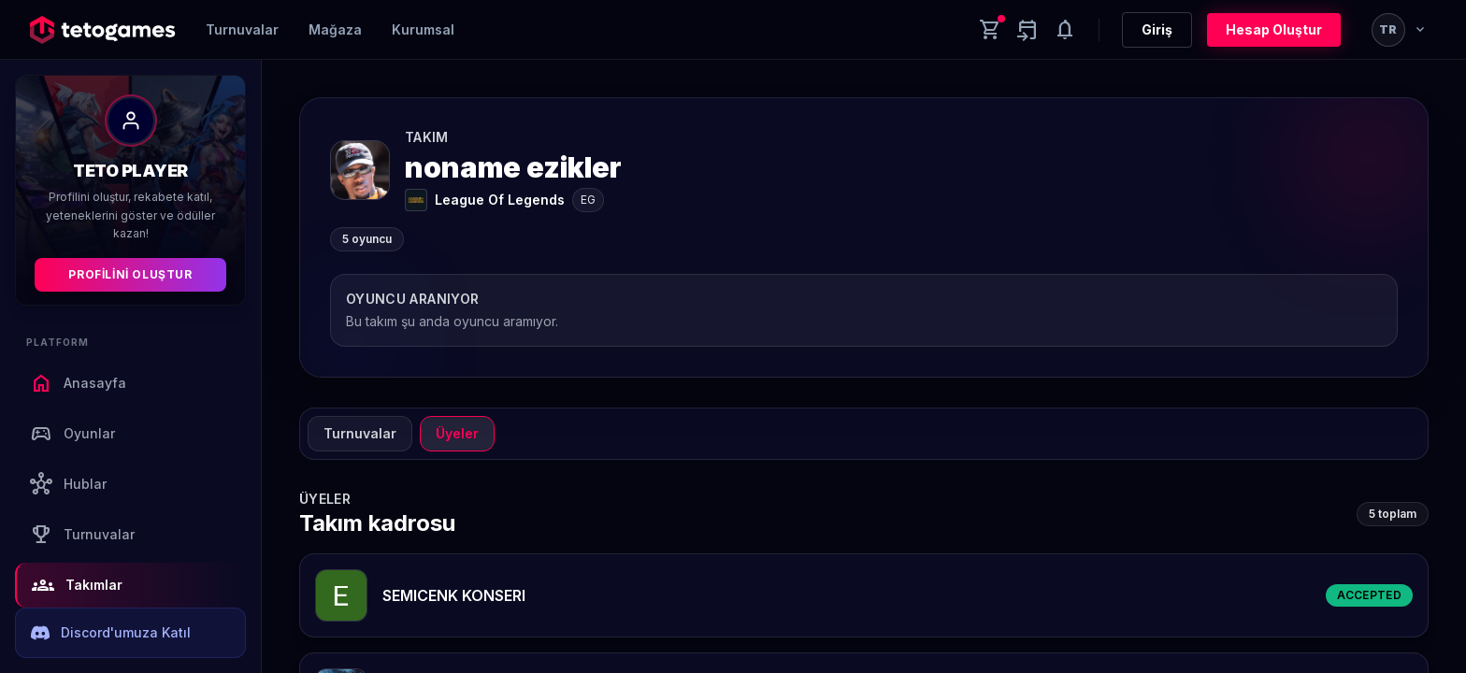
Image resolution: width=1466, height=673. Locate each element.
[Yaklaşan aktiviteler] (1027, 30)
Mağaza (335, 29)
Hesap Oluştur (1274, 29)
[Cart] (990, 30)
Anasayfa (78, 383)
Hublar (68, 484)
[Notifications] (1065, 30)
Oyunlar (72, 434)
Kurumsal (423, 29)
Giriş (1157, 29)
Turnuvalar (242, 29)
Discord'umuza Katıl (111, 632)
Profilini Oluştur (130, 274)
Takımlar (77, 585)
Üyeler (457, 433)
